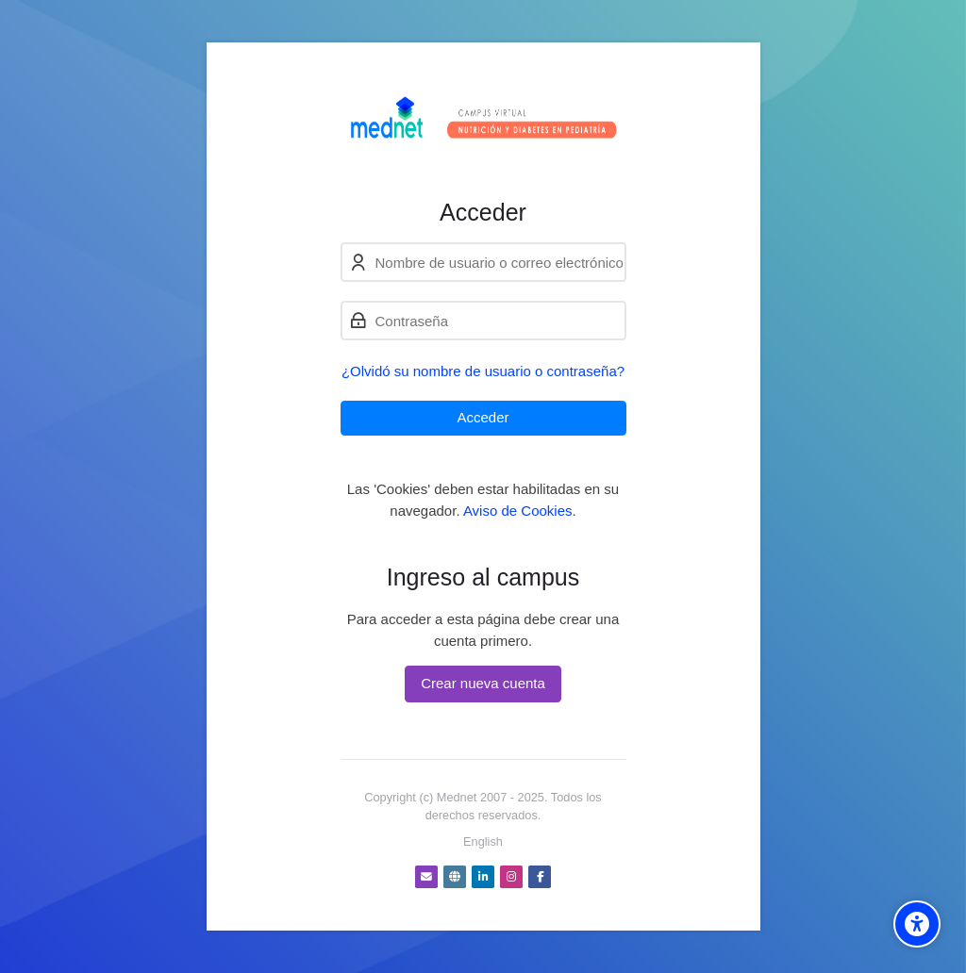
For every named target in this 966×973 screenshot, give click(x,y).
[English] (483, 842)
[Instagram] (511, 877)
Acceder (482, 417)
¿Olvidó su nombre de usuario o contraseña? (483, 371)
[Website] (454, 877)
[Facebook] (539, 877)
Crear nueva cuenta (483, 683)
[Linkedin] (483, 877)
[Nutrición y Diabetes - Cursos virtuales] (483, 120)
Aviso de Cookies (518, 511)
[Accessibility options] (917, 924)
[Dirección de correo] (426, 877)
